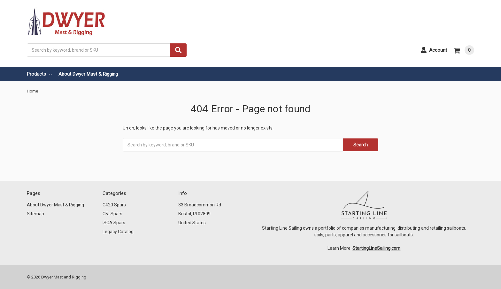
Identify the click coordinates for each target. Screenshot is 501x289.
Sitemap (35, 213)
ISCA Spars (114, 222)
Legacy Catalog (118, 231)
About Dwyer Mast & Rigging (88, 74)
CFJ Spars (112, 213)
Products (39, 74)
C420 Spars (114, 204)
